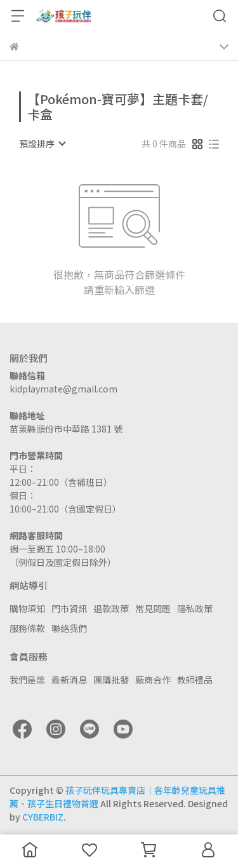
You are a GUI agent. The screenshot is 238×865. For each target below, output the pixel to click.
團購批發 (111, 679)
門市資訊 (69, 608)
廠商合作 (153, 679)
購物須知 (27, 608)
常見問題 (153, 608)
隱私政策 (195, 608)
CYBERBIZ (42, 816)
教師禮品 (195, 679)
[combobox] (42, 143)
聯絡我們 (69, 628)
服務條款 (27, 628)
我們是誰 (27, 679)
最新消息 (69, 679)
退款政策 (111, 608)
